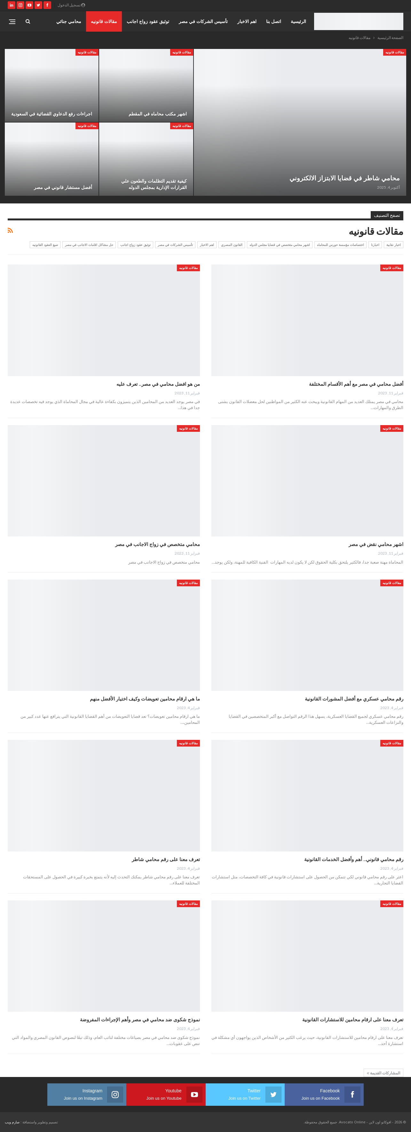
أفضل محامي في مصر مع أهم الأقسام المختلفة (356, 384)
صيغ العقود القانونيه (45, 244)
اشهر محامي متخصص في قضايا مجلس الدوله (279, 244)
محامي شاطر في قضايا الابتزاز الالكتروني (344, 178)
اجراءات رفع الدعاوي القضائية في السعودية (51, 114)
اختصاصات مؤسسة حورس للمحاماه (340, 244)
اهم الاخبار (247, 21)
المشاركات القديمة (383, 1073)
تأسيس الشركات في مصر (203, 21)
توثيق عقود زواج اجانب (148, 21)
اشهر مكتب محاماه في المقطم (158, 114)
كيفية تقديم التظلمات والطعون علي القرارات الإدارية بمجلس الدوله (154, 184)
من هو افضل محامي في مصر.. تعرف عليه (158, 384)
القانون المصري (231, 244)
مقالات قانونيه (104, 21)
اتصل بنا (273, 21)
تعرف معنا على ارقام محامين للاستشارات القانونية (352, 1019)
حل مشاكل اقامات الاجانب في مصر (89, 244)
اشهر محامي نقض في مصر (376, 544)
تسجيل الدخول (71, 5)
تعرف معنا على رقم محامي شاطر (165, 859)
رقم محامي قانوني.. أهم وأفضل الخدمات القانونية (353, 859)
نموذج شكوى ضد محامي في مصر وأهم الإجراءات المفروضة (140, 1019)
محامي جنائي (68, 21)
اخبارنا (375, 244)
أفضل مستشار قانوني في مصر (63, 187)
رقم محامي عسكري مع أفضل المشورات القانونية (354, 698)
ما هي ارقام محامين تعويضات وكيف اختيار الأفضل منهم (145, 698)
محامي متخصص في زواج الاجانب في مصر (157, 544)
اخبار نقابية (393, 244)
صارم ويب (12, 1122)
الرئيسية (298, 21)
